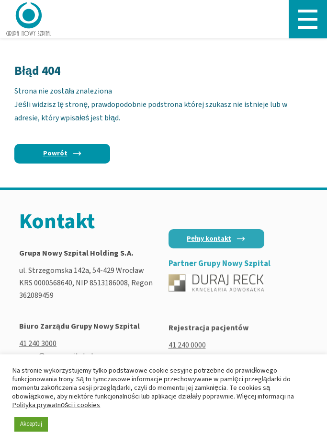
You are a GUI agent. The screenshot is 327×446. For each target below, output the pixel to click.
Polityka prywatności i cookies (56, 405)
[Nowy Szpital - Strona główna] (28, 19)
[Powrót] (62, 153)
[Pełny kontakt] (216, 242)
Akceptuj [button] (31, 424)
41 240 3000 (37, 345)
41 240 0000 (187, 347)
